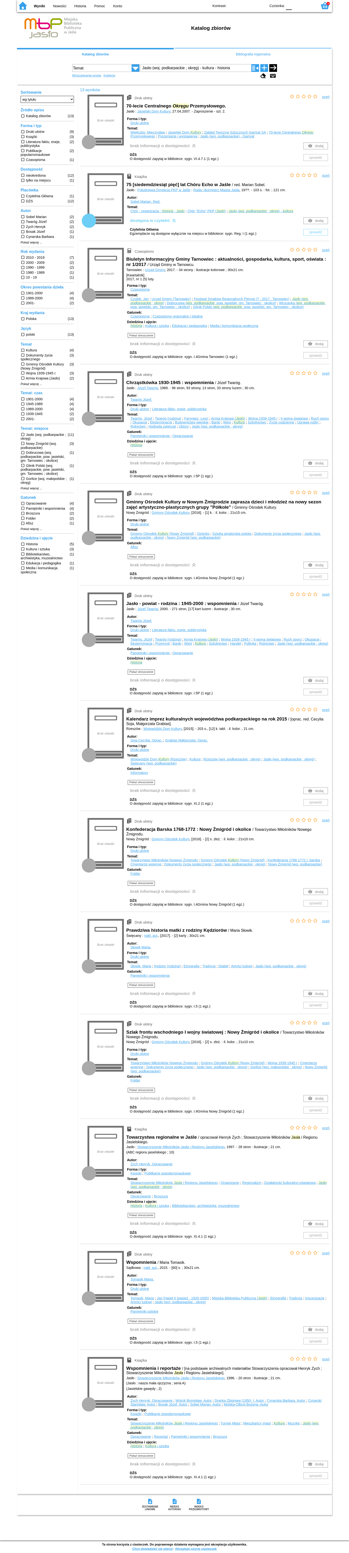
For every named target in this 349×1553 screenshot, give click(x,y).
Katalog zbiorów (95, 54)
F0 (288, 5)
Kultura (195, 759)
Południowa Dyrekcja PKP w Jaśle (163, 190)
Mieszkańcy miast (257, 1423)
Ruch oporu (320, 418)
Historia (80, 6)
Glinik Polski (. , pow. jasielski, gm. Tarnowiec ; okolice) (248, 307)
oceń (326, 97)
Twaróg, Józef (141, 418)
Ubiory (184, 426)
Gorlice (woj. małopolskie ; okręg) (276, 1067)
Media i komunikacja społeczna (234, 326)
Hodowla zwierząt (162, 426)
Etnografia (191, 966)
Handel (235, 643)
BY (261, 5)
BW (241, 5)
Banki (216, 422)
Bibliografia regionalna (253, 54)
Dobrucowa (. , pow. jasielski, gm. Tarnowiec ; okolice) (221, 303)
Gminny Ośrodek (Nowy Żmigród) (162, 534)
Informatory (139, 773)
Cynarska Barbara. (286, 1400)
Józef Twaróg (147, 388)
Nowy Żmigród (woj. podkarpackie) (194, 537)
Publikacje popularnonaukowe (167, 1173)
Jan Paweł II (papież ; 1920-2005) (183, 1298)
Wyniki (39, 6)
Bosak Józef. (173, 1404)
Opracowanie (183, 436)
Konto (117, 6)
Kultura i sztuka (157, 326)
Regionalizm (251, 1183)
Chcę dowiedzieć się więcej (152, 1549)
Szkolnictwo (257, 422)
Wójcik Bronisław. (194, 1400)
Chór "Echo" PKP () (206, 211)
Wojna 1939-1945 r (263, 418)
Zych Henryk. (151, 1164)
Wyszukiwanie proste (86, 75)
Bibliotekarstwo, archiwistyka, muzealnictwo (205, 1206)
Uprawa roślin (307, 422)
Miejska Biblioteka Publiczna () (239, 1298)
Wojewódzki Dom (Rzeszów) (158, 759)
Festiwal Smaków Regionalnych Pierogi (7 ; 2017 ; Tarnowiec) (241, 299)
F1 (297, 5)
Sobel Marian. (145, 202)
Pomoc (99, 6)
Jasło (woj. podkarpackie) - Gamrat (227, 136)
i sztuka (157, 1206)
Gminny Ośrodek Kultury (171, 513)
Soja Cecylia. (146, 740)
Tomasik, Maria (142, 1298)
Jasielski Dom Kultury (153, 111)
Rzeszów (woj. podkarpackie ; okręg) (232, 759)
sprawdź (315, 157)
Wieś (227, 422)
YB (251, 5)
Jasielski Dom (184, 132)
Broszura (161, 1196)
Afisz (134, 547)
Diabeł (223, 966)
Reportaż (161, 1437)
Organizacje (230, 1183)
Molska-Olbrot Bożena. (246, 1404)
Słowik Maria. (140, 947)
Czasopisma (140, 289)
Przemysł (162, 643)
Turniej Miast (230, 1423)
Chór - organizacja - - (157, 211)
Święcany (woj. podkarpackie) (153, 763)
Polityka (250, 643)
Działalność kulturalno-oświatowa (290, 1183)
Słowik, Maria (140, 966)
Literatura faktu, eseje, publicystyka (179, 409)
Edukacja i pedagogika (189, 326)
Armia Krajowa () (228, 418)
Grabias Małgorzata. (186, 740)
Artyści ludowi (241, 966)
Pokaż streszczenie (141, 335)
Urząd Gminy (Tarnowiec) (171, 299)
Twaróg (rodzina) (168, 418)
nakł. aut (150, 936)
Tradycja (209, 966)
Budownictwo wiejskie (191, 422)
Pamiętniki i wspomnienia (150, 436)
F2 (308, 5)
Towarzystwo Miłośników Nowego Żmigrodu (164, 860)
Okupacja (139, 422)
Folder (135, 874)
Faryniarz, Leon (196, 418)
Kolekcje (109, 75)
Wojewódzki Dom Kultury (162, 729)
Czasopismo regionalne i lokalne (177, 316)
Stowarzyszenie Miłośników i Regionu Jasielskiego (174, 1183)
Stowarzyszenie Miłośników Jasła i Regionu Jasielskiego (181, 1147)
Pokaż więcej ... (31, 242)
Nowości (59, 6)
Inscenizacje (314, 1298)
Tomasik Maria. (142, 1279)
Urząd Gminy (155, 270)
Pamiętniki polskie (144, 1311)
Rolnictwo (137, 426)
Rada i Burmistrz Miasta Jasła (216, 190)
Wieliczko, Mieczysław (147, 132)
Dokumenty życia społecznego (277, 534)
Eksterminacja (161, 422)
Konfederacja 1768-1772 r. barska (294, 860)
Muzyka (294, 1423)
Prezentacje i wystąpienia (177, 136)
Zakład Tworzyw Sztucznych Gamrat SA (235, 132)
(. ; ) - (261, 211)
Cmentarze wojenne (145, 864)
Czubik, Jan (139, 299)
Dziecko (203, 534)
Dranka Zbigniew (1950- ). (239, 1400)
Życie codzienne (281, 422)
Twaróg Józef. (141, 400)
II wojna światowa (294, 418)
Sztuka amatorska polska (232, 534)
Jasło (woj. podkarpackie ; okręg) (217, 426)
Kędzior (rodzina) (167, 966)
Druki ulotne (139, 123)
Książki (136, 1173)
